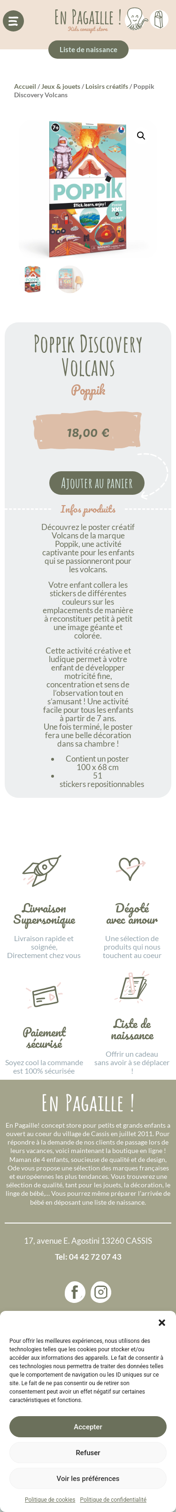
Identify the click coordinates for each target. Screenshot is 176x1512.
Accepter (88, 1427)
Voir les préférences (88, 1478)
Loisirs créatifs (106, 86)
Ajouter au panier (97, 482)
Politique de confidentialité (113, 1499)
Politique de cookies (50, 1499)
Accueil (25, 86)
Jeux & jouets (60, 86)
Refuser (88, 1453)
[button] (162, 1322)
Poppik (88, 390)
